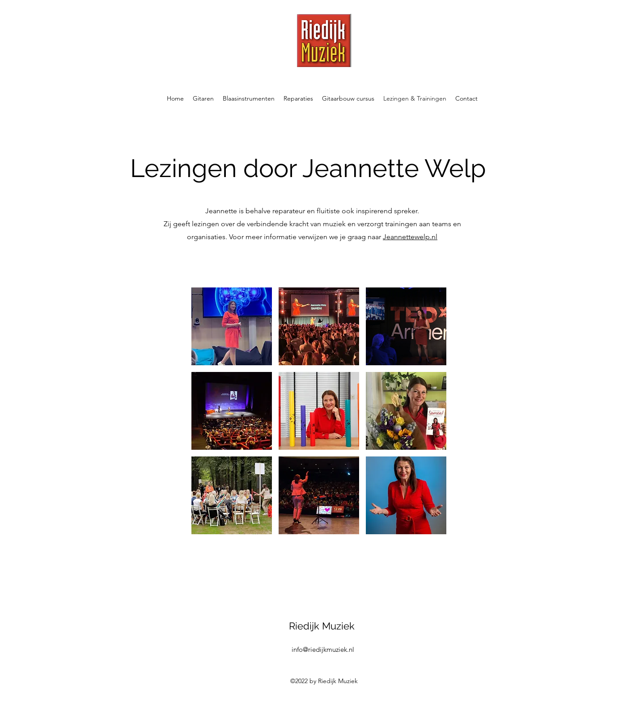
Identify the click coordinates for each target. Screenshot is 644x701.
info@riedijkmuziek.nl (323, 649)
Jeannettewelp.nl (410, 236)
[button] (203, 98)
